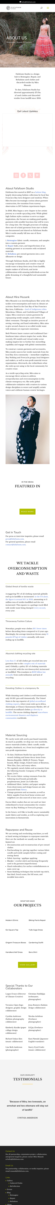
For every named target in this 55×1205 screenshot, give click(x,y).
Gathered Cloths (16, 1183)
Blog (8, 1193)
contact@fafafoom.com (16, 545)
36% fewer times (40, 629)
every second (39, 608)
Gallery (10, 1181)
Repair (10, 246)
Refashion (12, 254)
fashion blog (40, 192)
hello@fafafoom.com (15, 1159)
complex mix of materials (34, 664)
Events (9, 1189)
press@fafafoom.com (15, 539)
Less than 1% (11, 661)
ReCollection (15, 1186)
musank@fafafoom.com (19, 1171)
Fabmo (24, 790)
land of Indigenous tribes (36, 309)
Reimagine (12, 240)
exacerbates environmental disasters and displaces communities (27, 715)
